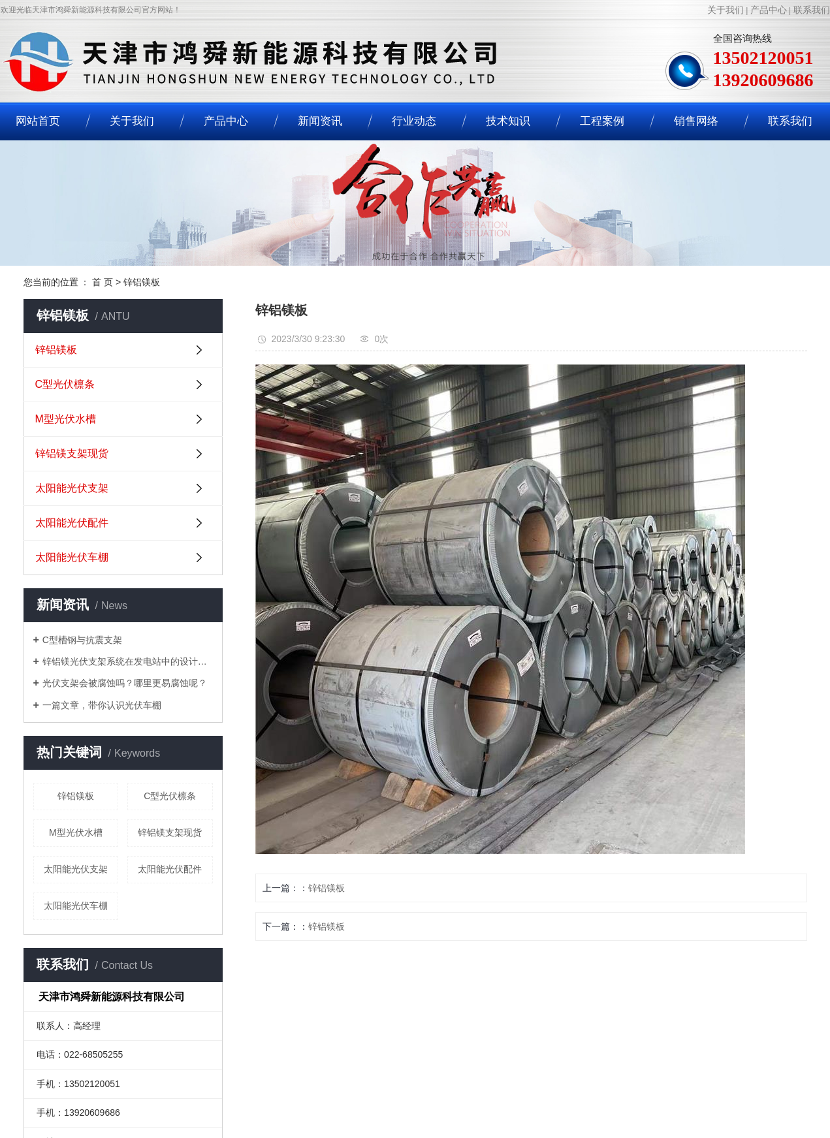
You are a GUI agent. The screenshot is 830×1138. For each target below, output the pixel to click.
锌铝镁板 (141, 282)
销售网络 (696, 121)
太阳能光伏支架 (71, 488)
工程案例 (602, 121)
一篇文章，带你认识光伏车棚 (101, 705)
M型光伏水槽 (65, 418)
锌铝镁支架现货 (71, 453)
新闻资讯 (320, 121)
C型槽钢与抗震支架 (82, 640)
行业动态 (414, 121)
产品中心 (768, 10)
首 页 (102, 282)
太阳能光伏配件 (71, 522)
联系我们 (811, 10)
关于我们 (725, 10)
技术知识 (508, 121)
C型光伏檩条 (65, 384)
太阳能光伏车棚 (71, 557)
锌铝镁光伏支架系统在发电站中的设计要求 (127, 661)
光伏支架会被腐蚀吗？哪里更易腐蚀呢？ (124, 683)
